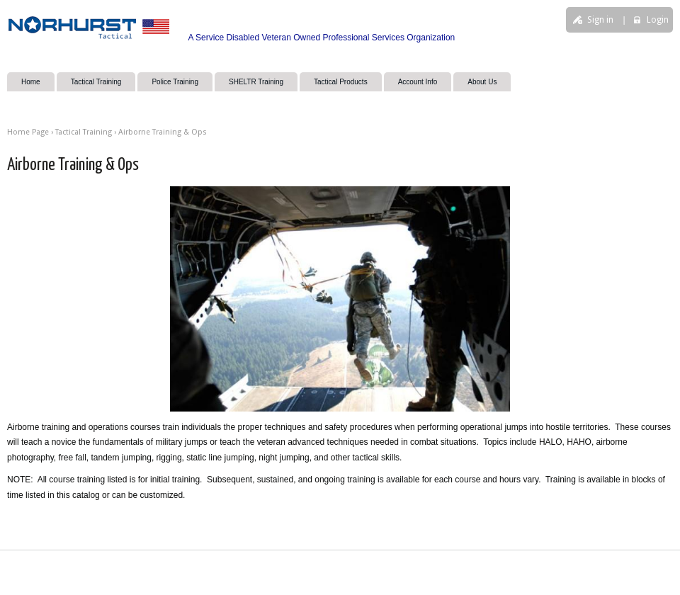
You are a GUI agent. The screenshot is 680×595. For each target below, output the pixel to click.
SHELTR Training (256, 82)
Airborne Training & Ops (162, 132)
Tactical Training (96, 82)
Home (30, 82)
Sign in (600, 20)
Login (658, 20)
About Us (482, 82)
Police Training (175, 82)
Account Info (418, 82)
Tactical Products (341, 82)
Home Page (28, 132)
